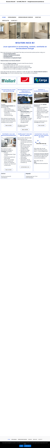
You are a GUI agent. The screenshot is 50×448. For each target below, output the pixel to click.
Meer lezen (28, 445)
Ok (21, 445)
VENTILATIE (5, 20)
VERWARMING (12, 17)
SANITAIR (38, 17)
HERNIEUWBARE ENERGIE (25, 17)
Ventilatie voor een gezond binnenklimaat (8, 134)
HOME (4, 17)
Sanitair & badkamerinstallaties (41, 90)
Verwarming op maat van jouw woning (9, 90)
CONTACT (14, 20)
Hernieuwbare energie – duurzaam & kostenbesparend (25, 91)
